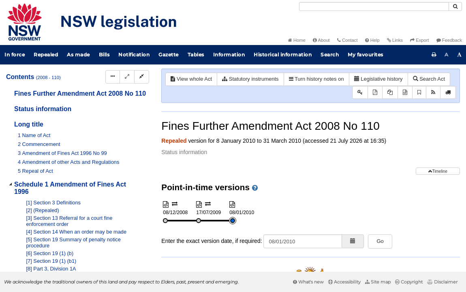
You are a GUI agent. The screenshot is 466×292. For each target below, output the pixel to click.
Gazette (168, 55)
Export (419, 40)
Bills (104, 55)
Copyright (409, 282)
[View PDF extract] (390, 92)
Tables (196, 55)
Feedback (449, 40)
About (321, 40)
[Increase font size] (459, 54)
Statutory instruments (250, 79)
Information (229, 55)
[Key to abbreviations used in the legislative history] (360, 92)
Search (330, 55)
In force (14, 55)
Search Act (429, 79)
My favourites (365, 55)
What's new (308, 282)
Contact (347, 40)
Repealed (46, 55)
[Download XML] (405, 92)
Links (395, 40)
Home (297, 40)
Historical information (283, 55)
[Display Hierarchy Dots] (112, 77)
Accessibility (344, 282)
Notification (134, 55)
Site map (378, 282)
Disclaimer (442, 282)
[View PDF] (375, 92)
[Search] (374, 6)
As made (78, 55)
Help (372, 40)
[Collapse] (141, 77)
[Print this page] (434, 54)
